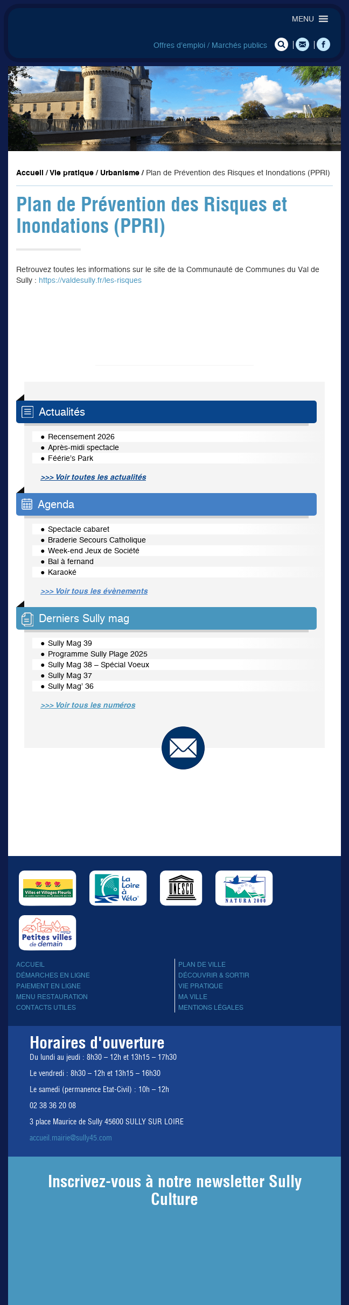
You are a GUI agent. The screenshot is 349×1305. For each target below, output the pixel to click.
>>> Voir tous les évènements (94, 591)
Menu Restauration (52, 997)
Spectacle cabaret (78, 529)
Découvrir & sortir (213, 975)
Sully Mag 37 (70, 675)
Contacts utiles (46, 1007)
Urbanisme (119, 172)
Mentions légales (210, 1007)
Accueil (30, 172)
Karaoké (62, 572)
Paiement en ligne (48, 986)
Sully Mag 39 (70, 643)
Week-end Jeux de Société (93, 550)
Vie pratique (72, 172)
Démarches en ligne (53, 975)
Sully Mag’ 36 (71, 686)
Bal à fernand (71, 561)
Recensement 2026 (81, 436)
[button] (303, 19)
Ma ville (192, 997)
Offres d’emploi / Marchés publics (210, 45)
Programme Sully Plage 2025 (98, 654)
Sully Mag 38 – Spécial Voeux (98, 664)
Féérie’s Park (70, 458)
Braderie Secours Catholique (97, 540)
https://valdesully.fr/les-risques (90, 280)
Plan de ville (202, 964)
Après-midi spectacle (83, 447)
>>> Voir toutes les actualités (93, 477)
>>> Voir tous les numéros (87, 705)
